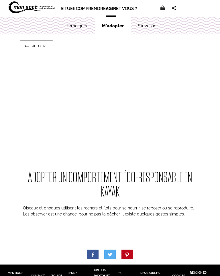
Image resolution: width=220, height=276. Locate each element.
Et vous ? (126, 8)
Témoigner (77, 25)
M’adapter (113, 25)
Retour (39, 46)
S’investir (146, 25)
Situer (68, 8)
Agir (111, 8)
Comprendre (91, 8)
